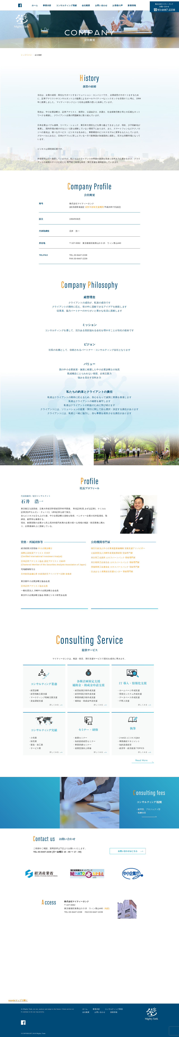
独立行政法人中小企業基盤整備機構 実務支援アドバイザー (118, 548)
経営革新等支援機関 (94, 207)
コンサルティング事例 (114, 1009)
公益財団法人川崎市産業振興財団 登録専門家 (112, 553)
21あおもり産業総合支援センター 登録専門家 (112, 571)
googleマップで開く (18, 1000)
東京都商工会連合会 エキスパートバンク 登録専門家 (115, 562)
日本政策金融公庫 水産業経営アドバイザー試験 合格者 (46, 574)
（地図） (107, 908)
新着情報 (132, 5)
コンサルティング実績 (66, 5)
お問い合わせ (101, 5)
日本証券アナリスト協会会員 (34, 586)
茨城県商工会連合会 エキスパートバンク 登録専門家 (115, 567)
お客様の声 (117, 5)
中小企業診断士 (45, 548)
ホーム (35, 5)
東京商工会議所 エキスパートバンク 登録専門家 (113, 557)
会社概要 (86, 5)
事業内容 (47, 5)
